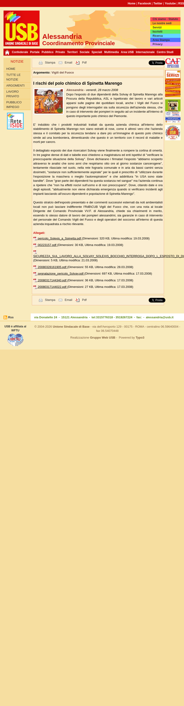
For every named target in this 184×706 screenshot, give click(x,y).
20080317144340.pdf (52, 280)
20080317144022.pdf (52, 287)
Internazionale (145, 52)
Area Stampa (161, 40)
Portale (35, 52)
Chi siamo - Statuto (165, 19)
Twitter (158, 3)
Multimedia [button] (111, 52)
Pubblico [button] (48, 52)
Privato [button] (60, 52)
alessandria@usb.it (160, 317)
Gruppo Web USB (102, 337)
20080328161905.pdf (52, 267)
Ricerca (158, 35)
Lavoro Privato (12, 94)
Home (131, 3)
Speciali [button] (97, 52)
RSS (181, 3)
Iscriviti (157, 31)
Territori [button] (72, 52)
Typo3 (140, 337)
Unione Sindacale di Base (71, 326)
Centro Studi (165, 52)
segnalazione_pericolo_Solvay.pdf (61, 273)
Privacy (158, 44)
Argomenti (15, 85)
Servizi (157, 27)
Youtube (170, 3)
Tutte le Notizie (13, 77)
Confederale (20, 52)
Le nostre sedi (162, 23)
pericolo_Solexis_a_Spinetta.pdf (60, 238)
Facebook (144, 3)
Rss (11, 317)
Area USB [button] (127, 52)
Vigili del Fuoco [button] (63, 72)
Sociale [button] (85, 52)
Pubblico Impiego (14, 105)
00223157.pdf (47, 245)
